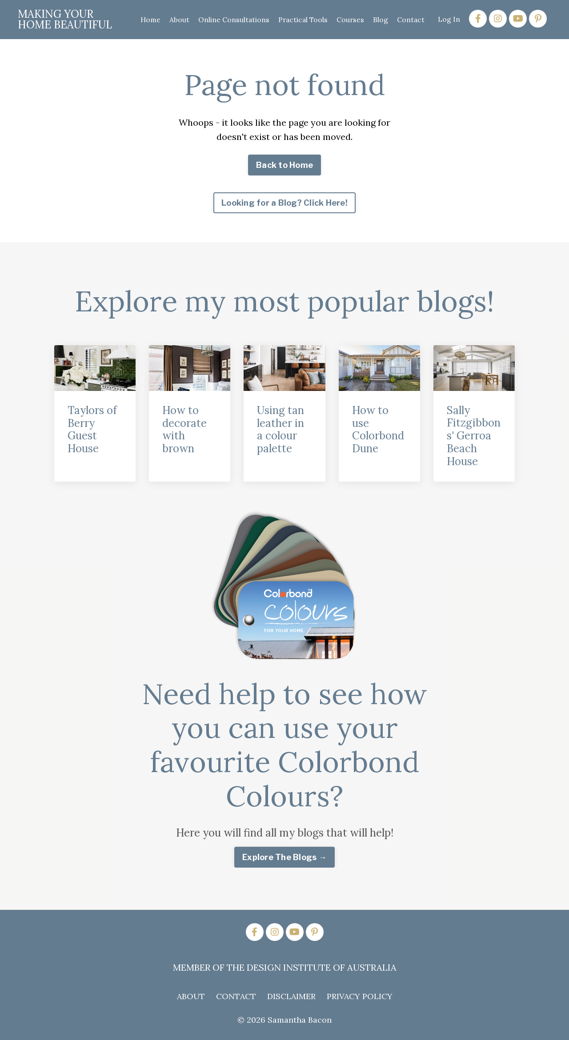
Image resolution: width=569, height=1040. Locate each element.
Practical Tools (301, 19)
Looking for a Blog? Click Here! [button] (284, 202)
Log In (449, 19)
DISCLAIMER (291, 996)
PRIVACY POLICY (360, 996)
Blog (380, 19)
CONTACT (236, 996)
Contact (411, 19)
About (176, 19)
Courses (350, 19)
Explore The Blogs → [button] (284, 857)
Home (146, 19)
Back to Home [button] (284, 165)
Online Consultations (231, 19)
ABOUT (191, 996)
